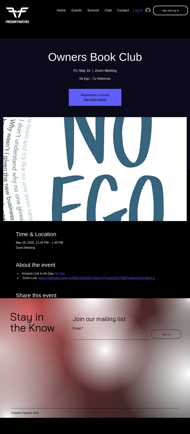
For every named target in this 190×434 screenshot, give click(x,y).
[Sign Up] (166, 334)
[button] (93, 10)
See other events (95, 99)
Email (77, 328)
